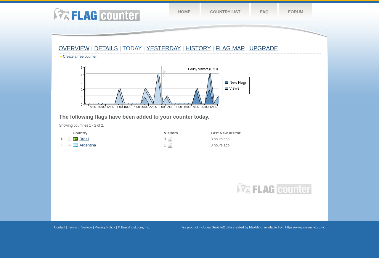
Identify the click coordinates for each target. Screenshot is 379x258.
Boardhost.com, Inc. (135, 227)
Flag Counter (97, 14)
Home (184, 11)
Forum (295, 11)
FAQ (264, 11)
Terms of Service (80, 227)
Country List (225, 11)
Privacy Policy (105, 227)
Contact (59, 227)
